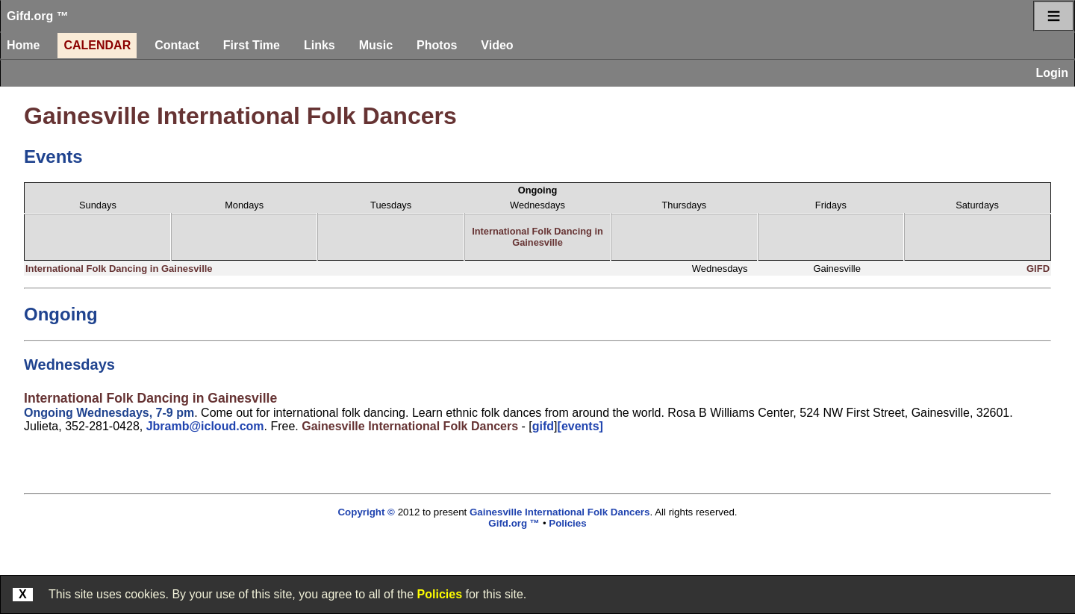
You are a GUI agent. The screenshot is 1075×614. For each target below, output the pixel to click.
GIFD (1038, 268)
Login (1051, 72)
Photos (437, 45)
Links (319, 45)
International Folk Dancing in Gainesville (537, 237)
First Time (251, 45)
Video (497, 45)
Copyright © (365, 512)
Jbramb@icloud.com (205, 426)
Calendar (97, 45)
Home (23, 45)
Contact (177, 45)
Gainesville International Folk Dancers (240, 115)
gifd (543, 426)
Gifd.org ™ (38, 16)
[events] (580, 426)
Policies (439, 594)
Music (376, 45)
